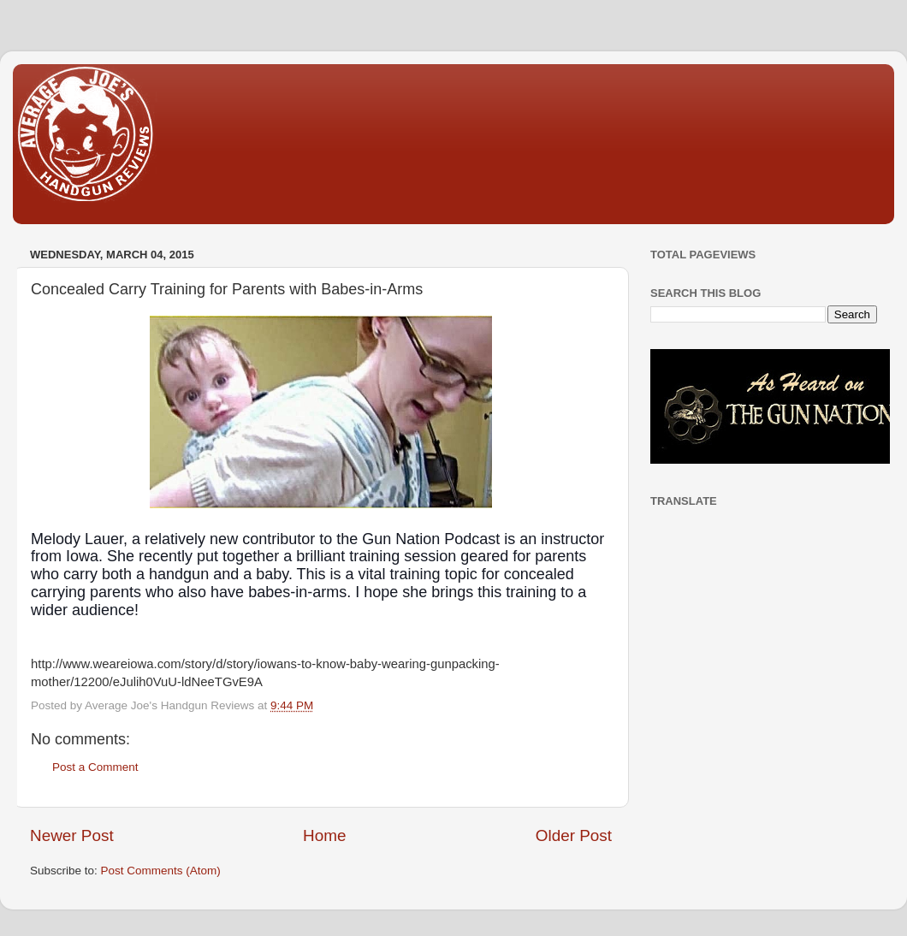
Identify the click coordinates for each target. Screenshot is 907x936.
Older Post (574, 835)
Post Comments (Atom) (161, 870)
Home (324, 835)
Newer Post (72, 835)
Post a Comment (95, 767)
